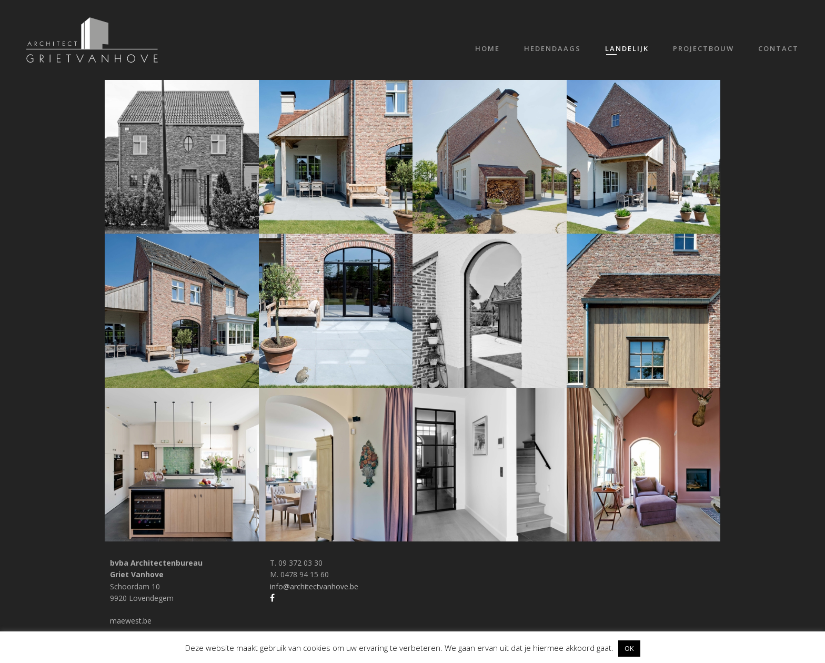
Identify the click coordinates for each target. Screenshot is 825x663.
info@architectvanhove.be (314, 586)
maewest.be (131, 621)
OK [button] (629, 648)
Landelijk (627, 48)
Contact (778, 48)
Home (487, 48)
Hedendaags (552, 48)
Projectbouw (703, 48)
